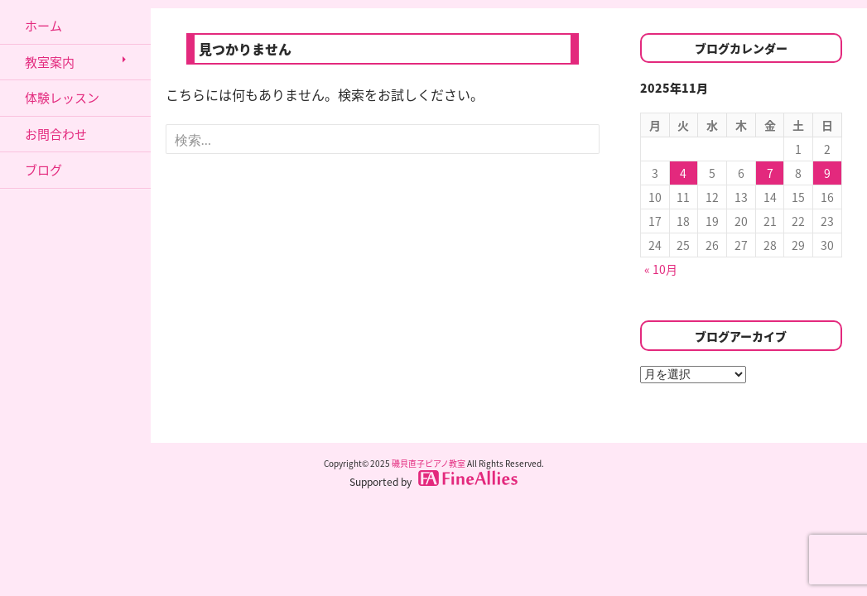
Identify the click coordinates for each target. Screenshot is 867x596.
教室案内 (50, 62)
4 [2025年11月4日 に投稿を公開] (683, 173)
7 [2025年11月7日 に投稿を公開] (770, 173)
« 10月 (660, 269)
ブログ (43, 170)
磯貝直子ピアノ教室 (428, 463)
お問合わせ (56, 134)
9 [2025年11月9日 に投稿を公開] (827, 173)
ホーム (43, 26)
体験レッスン (62, 98)
